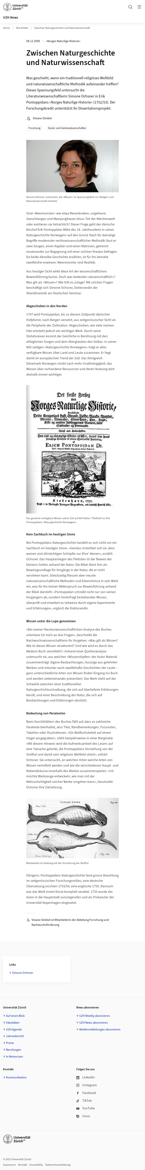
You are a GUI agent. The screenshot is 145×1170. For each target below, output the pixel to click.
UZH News (10, 17)
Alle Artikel (22, 28)
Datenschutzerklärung (57, 1165)
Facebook (86, 1093)
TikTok (84, 1100)
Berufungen (13, 1050)
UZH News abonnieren (93, 1023)
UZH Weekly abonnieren (94, 1016)
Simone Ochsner (22, 973)
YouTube (85, 1108)
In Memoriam (14, 1057)
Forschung (34, 128)
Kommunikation (16, 1077)
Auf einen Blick (15, 1016)
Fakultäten (12, 1023)
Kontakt (22, 1165)
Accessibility (36, 1165)
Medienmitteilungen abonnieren (99, 1029)
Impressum (9, 1165)
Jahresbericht (15, 1036)
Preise (10, 1043)
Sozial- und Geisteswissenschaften (67, 128)
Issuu (83, 1116)
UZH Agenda (14, 1029)
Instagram (86, 1085)
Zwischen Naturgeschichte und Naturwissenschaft (62, 28)
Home (6, 28)
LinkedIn (85, 1077)
